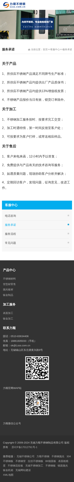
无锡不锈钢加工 (34, 465)
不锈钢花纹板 (15, 465)
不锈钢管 (20, 461)
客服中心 (55, 49)
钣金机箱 (8, 470)
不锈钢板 (50, 465)
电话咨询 (10, 215)
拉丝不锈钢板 (35, 461)
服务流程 (10, 233)
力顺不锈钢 (43, 456)
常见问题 (10, 242)
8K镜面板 (50, 461)
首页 (45, 49)
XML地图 (8, 474)
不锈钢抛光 (58, 456)
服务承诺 (67, 49)
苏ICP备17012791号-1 (25, 447)
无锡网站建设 (23, 470)
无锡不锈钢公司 (26, 456)
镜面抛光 (63, 465)
